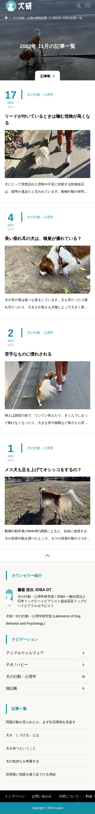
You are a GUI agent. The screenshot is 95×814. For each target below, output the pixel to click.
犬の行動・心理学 (40, 94)
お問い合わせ (42, 796)
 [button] (47, 555)
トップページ (15, 796)
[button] (88, 5)
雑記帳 (47, 688)
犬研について (69, 796)
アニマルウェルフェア (47, 653)
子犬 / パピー (47, 665)
